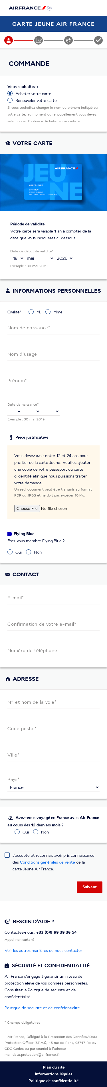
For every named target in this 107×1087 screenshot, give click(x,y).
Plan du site (53, 1067)
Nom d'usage (22, 354)
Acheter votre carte (33, 93)
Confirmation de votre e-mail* (41, 624)
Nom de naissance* (29, 328)
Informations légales (53, 1074)
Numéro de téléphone (32, 651)
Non (38, 552)
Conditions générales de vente (47, 862)
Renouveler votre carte (36, 100)
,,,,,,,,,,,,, (17, 258)
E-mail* (15, 598)
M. (39, 312)
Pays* (13, 779)
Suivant (89, 887)
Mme (57, 312)
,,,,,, (39, 258)
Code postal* (22, 729)
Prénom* (17, 381)
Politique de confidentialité (53, 1081)
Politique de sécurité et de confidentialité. (43, 1007)
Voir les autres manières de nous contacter (43, 950)
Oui (18, 552)
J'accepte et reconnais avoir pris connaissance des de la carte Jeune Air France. (53, 862)
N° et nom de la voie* (32, 702)
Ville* (13, 755)
